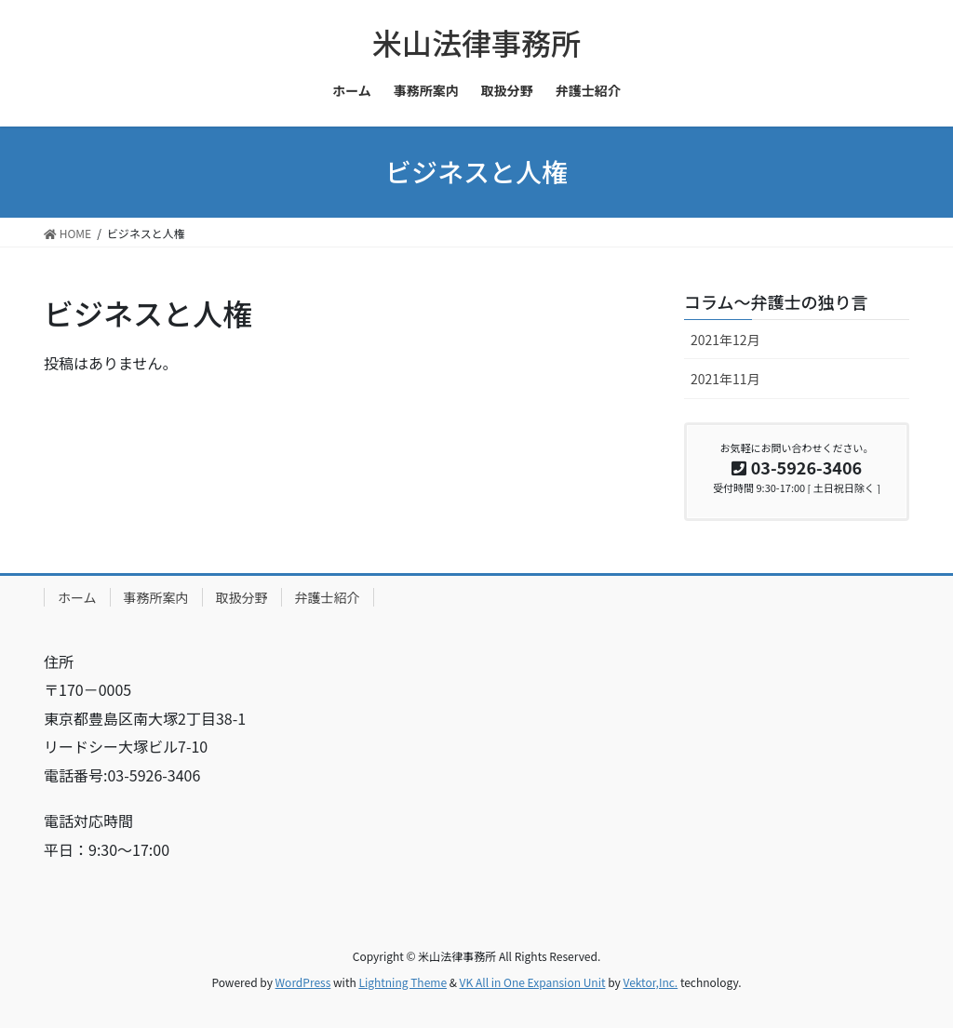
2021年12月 (725, 339)
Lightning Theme (402, 982)
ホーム (77, 597)
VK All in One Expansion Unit (533, 982)
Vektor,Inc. (650, 982)
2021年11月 (725, 378)
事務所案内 (156, 597)
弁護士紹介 (327, 597)
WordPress (303, 982)
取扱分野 (242, 597)
